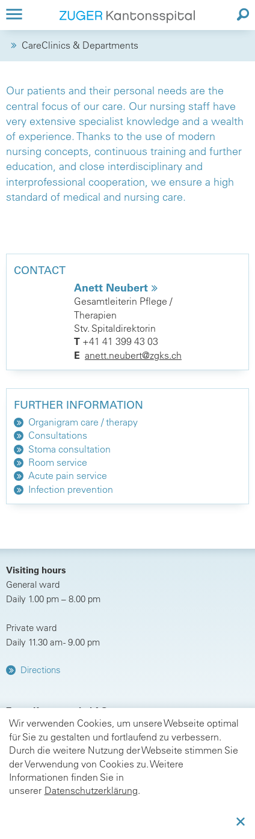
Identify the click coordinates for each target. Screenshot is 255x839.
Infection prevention (70, 489)
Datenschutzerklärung (91, 790)
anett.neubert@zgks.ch (133, 355)
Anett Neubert (112, 287)
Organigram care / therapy (83, 422)
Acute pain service (67, 475)
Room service (57, 462)
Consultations (57, 435)
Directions (40, 670)
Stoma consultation (69, 449)
